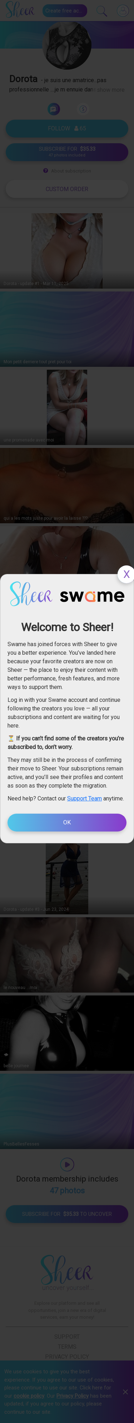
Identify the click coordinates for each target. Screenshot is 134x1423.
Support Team (84, 798)
